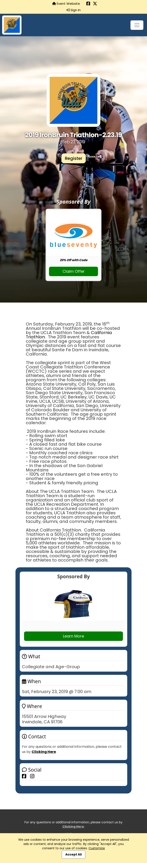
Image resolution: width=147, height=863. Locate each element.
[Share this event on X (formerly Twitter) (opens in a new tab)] (95, 4)
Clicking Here (44, 751)
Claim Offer (74, 271)
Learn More (73, 636)
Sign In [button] (73, 10)
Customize (97, 848)
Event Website (66, 3)
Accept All (73, 854)
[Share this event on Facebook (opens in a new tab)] (88, 4)
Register (73, 158)
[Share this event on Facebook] (24, 776)
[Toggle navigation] (136, 25)
